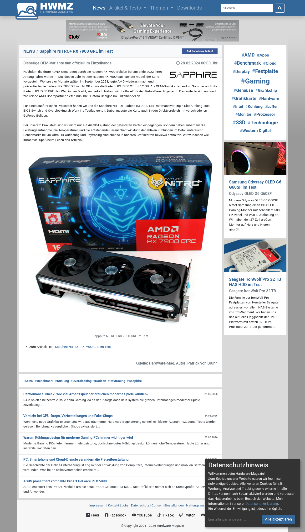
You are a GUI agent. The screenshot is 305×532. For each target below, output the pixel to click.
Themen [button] (159, 8)
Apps (263, 55)
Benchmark (44, 381)
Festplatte (265, 71)
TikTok (165, 515)
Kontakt (113, 505)
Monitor (243, 114)
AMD (28, 381)
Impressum (97, 505)
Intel (238, 106)
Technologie (263, 122)
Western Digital (255, 130)
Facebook (115, 515)
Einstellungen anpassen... (227, 519)
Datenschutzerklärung (261, 504)
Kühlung (62, 381)
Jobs (125, 505)
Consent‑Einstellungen (168, 505)
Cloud (270, 63)
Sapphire (134, 381)
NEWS (29, 51)
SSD (239, 122)
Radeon (99, 381)
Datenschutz (140, 505)
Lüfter (271, 106)
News (100, 7)
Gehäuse (243, 90)
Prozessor (264, 114)
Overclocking (81, 381)
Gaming (255, 81)
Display (241, 71)
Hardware (269, 98)
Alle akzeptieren (278, 519)
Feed (92, 515)
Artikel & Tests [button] (125, 8)
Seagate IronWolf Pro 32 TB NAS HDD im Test (255, 282)
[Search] (247, 8)
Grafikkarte (244, 98)
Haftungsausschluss (201, 505)
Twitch (187, 515)
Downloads (189, 8)
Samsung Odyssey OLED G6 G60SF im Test (255, 184)
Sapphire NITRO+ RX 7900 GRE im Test (83, 347)
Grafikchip (266, 90)
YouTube (142, 515)
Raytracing (116, 381)
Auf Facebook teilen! (200, 51)
